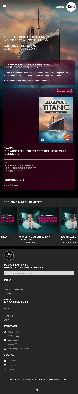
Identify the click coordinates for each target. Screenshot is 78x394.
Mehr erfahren (63, 91)
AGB (6, 285)
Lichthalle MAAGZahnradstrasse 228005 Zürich (21, 168)
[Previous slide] (5, 216)
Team (6, 308)
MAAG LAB (8, 316)
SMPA (6, 320)
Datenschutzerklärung (13, 289)
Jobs (6, 312)
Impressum (9, 293)
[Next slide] (72, 216)
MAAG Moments (13, 185)
